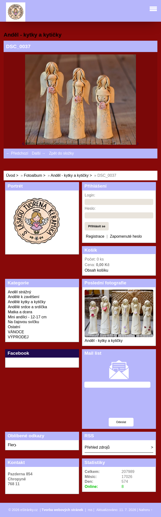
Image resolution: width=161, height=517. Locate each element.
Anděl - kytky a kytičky (69, 175)
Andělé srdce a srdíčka (27, 307)
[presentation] (121, 405)
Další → (39, 153)
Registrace (95, 236)
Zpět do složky (61, 153)
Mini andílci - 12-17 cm (27, 317)
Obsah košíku (96, 270)
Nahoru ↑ (146, 510)
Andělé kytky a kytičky (27, 302)
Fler (12, 445)
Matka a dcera (20, 312)
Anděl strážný (19, 292)
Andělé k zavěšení (23, 297)
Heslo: (90, 208)
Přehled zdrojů (97, 447)
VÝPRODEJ (18, 337)
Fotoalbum (33, 175)
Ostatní (14, 327)
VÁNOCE (16, 332)
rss (90, 510)
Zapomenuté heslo (126, 236)
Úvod (10, 175)
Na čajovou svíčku (23, 322)
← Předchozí (17, 153)
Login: (90, 195)
